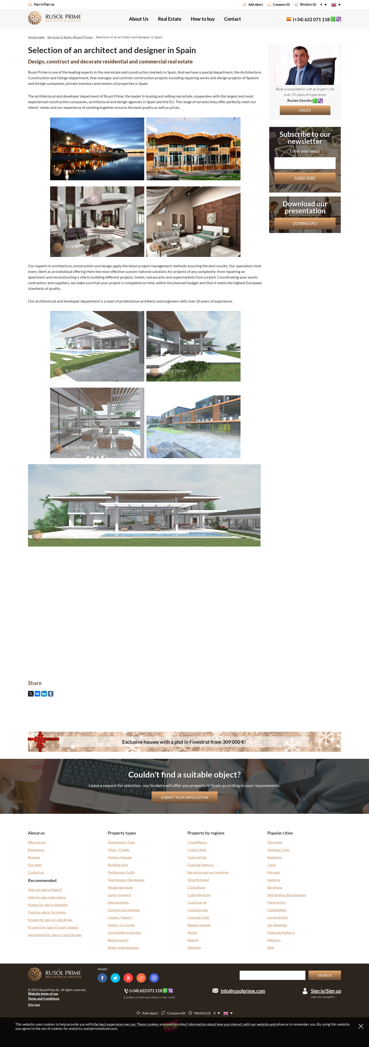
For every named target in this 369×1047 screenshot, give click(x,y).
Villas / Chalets (119, 850)
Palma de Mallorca (281, 932)
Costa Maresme (199, 895)
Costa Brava (196, 887)
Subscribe (305, 178)
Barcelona (274, 887)
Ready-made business (123, 947)
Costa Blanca (197, 842)
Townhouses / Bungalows (126, 880)
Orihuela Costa (278, 850)
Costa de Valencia (200, 865)
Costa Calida (197, 850)
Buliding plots (118, 865)
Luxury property (120, 895)
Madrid (193, 940)
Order (305, 110)
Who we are (36, 842)
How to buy (203, 19)
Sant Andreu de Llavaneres (286, 895)
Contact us (36, 872)
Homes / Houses (120, 857)
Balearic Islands (199, 925)
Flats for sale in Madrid (45, 890)
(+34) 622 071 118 (311, 19)
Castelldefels (276, 910)
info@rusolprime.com (243, 991)
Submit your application (184, 797)
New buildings (118, 902)
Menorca (274, 940)
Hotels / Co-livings (121, 925)
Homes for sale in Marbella (47, 905)
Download (305, 223)
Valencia (273, 880)
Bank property (118, 940)
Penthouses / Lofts (121, 872)
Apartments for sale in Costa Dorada (54, 935)
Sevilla (192, 932)
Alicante (273, 872)
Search (325, 975)
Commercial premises (124, 910)
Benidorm (274, 857)
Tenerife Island (198, 880)
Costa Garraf (197, 902)
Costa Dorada (198, 910)
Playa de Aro (276, 902)
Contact (232, 19)
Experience (36, 850)
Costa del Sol (197, 857)
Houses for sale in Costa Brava (50, 920)
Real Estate (169, 19)
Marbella (194, 947)
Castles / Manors (120, 917)
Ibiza (270, 947)
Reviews (34, 857)
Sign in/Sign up (326, 991)
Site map (34, 1005)
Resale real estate (120, 887)
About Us (138, 19)
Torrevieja (274, 842)
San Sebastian (277, 925)
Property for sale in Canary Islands (53, 927)
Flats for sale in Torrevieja (47, 912)
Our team (35, 865)
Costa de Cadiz (198, 917)
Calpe (271, 865)
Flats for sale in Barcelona (47, 897)
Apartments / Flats (121, 842)
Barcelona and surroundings (208, 872)
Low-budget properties (124, 932)
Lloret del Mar (277, 917)
